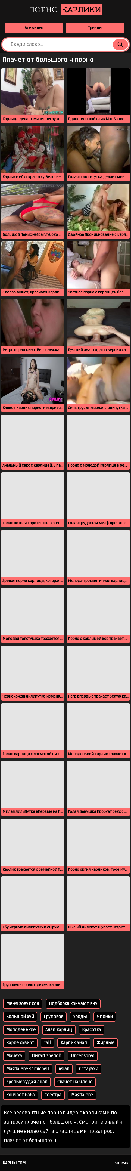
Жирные (105, 1043)
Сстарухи (88, 1069)
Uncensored (83, 1056)
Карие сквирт (20, 1043)
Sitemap (121, 1163)
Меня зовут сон (22, 1003)
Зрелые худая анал (27, 1082)
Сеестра (53, 1095)
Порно (65, 9)
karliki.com (14, 1163)
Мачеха (14, 1056)
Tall (47, 1043)
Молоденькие (21, 1030)
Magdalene (82, 1095)
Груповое (53, 1017)
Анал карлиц (58, 1030)
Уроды (80, 1017)
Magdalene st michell (27, 1069)
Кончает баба (20, 1095)
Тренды (95, 28)
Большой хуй (20, 1017)
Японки (105, 1017)
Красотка (91, 1030)
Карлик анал (74, 1043)
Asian (64, 1069)
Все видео (33, 28)
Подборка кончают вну (73, 1003)
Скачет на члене (74, 1082)
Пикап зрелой (46, 1056)
